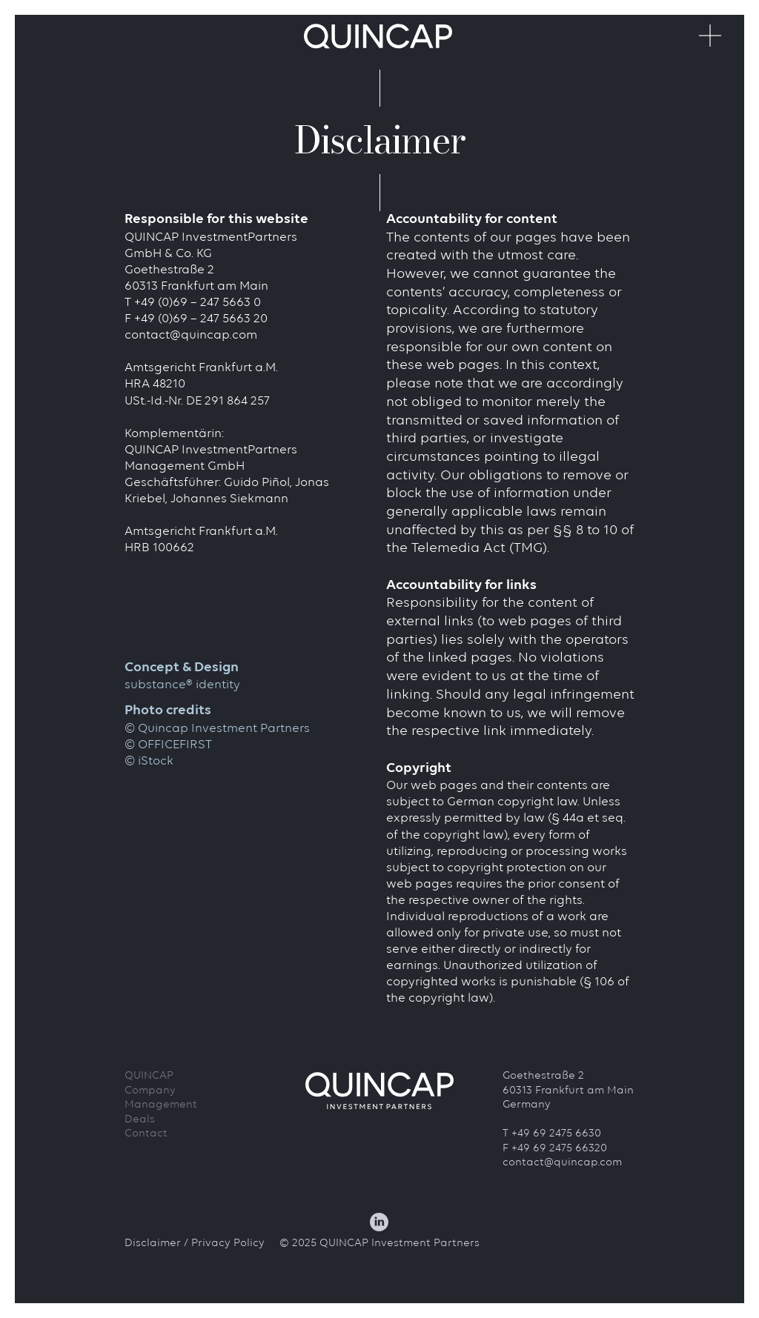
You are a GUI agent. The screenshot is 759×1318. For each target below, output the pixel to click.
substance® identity (182, 685)
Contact (146, 1133)
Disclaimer (153, 1243)
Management (161, 1105)
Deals (140, 1119)
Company (150, 1090)
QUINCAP (149, 1076)
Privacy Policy (228, 1243)
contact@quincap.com (191, 335)
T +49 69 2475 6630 (552, 1133)
